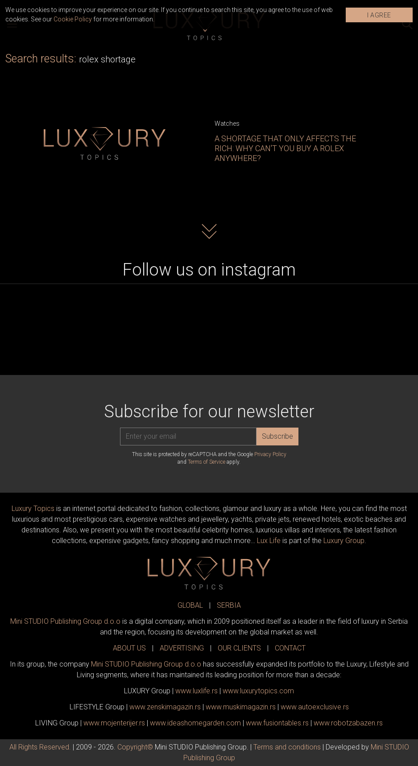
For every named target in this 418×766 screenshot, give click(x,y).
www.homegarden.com (195, 723)
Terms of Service (206, 462)
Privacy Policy (270, 454)
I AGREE (379, 15)
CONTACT (290, 648)
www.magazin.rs (165, 707)
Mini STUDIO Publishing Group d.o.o (65, 621)
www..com (258, 691)
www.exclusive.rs (315, 707)
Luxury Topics (33, 508)
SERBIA (229, 605)
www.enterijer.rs (114, 723)
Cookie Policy (73, 19)
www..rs (196, 691)
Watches (227, 123)
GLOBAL (190, 605)
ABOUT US (129, 648)
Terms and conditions (287, 747)
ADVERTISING (182, 648)
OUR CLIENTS (239, 648)
